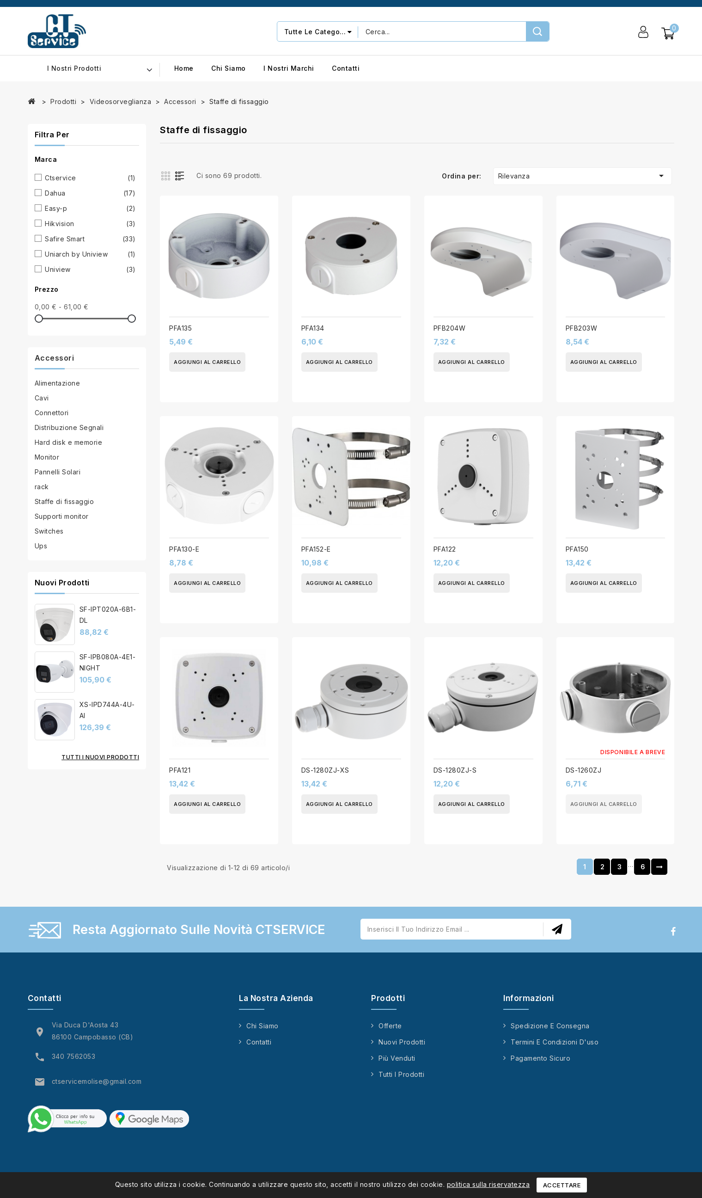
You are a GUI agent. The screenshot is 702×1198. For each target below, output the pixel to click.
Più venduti (396, 1058)
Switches (49, 531)
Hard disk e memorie (69, 442)
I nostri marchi (288, 68)
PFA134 (312, 328)
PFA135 (180, 328)
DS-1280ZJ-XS (325, 770)
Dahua (90, 193)
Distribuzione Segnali (69, 427)
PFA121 (179, 770)
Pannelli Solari (58, 472)
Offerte (390, 1026)
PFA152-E (316, 549)
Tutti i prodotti (401, 1074)
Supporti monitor (62, 516)
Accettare (562, 1185)
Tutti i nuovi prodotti (100, 757)
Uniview (90, 269)
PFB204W (449, 328)
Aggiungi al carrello (207, 362)
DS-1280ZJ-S (455, 770)
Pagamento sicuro (540, 1058)
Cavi (42, 398)
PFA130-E (184, 549)
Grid (166, 175)
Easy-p (90, 208)
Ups (41, 546)
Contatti (346, 68)
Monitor (47, 457)
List (181, 175)
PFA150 (577, 549)
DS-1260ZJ (584, 770)
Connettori (52, 413)
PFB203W (582, 328)
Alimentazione (57, 383)
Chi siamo (228, 68)
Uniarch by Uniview (90, 254)
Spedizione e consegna (550, 1026)
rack (42, 487)
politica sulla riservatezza (488, 1184)
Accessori (54, 357)
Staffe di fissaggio (64, 501)
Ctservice (90, 178)
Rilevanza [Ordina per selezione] (582, 175)
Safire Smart (90, 239)
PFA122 (444, 549)
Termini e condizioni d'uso (554, 1042)
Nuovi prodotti (401, 1042)
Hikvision (90, 223)
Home (184, 68)
